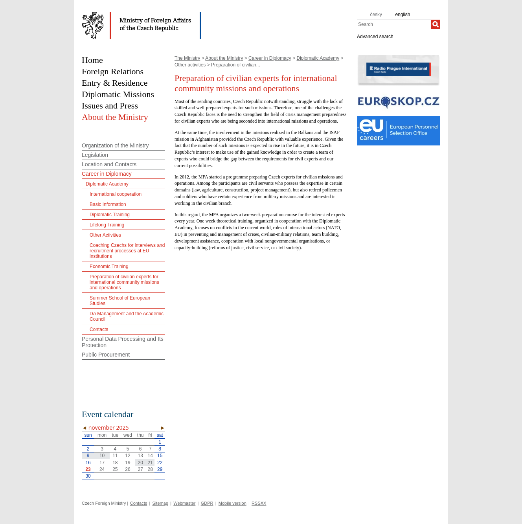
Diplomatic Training (110, 214)
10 (102, 455)
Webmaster (184, 503)
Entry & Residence (114, 83)
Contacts (99, 329)
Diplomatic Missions (118, 94)
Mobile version (232, 503)
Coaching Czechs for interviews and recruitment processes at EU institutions (127, 251)
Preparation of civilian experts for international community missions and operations (124, 282)
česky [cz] (376, 14)
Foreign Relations (112, 71)
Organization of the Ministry (115, 145)
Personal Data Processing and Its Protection (123, 342)
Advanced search (375, 36)
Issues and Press (110, 105)
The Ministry (187, 58)
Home (92, 60)
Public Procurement (106, 354)
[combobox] (394, 24)
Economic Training (109, 266)
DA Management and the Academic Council (127, 316)
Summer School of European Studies (120, 300)
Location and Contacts (109, 164)
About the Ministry (224, 58)
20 (140, 462)
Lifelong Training (107, 225)
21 (150, 462)
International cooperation (116, 194)
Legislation (95, 155)
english (402, 14)
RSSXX (259, 503)
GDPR (207, 503)
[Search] (435, 24)
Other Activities (105, 235)
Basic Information (108, 204)
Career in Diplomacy (269, 58)
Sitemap (160, 503)
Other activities (190, 65)
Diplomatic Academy (317, 58)
